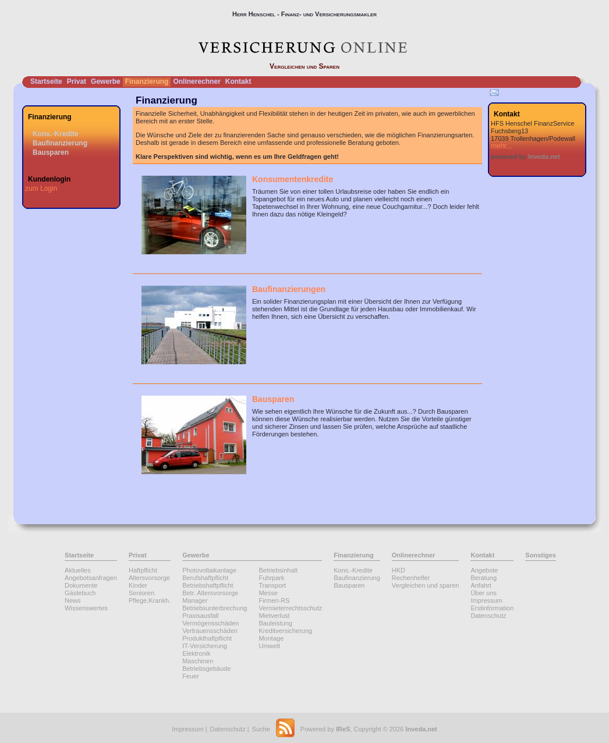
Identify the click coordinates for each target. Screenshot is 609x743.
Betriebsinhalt (278, 570)
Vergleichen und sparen (425, 585)
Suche (261, 729)
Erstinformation (492, 608)
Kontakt (238, 81)
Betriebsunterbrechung (214, 608)
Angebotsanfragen (91, 577)
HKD (398, 570)
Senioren (141, 592)
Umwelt (269, 645)
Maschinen (197, 660)
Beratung (483, 577)
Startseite (46, 81)
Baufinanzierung (60, 143)
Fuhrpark (271, 577)
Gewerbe (106, 81)
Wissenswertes (86, 608)
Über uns (483, 592)
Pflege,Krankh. (150, 600)
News (73, 600)
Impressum (486, 600)
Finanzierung (147, 81)
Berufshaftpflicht (205, 577)
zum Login (41, 188)
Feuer (190, 676)
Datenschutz (488, 615)
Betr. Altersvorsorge (210, 592)
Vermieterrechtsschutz (290, 608)
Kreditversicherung (285, 630)
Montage (271, 638)
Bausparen (51, 152)
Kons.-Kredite (56, 134)
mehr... (501, 146)
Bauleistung (275, 623)
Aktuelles (78, 570)
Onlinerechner (196, 81)
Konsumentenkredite (292, 179)
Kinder (138, 585)
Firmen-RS (274, 600)
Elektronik (196, 653)
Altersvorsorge (149, 577)
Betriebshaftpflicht (207, 585)
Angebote (484, 570)
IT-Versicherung (204, 645)
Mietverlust (274, 615)
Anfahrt (480, 585)
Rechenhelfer (411, 577)
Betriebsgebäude (206, 668)
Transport (272, 585)
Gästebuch (80, 592)
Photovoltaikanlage (209, 570)
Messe (268, 592)
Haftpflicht (143, 570)
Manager (194, 600)
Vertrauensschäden (210, 630)
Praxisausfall (200, 615)
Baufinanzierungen (288, 289)
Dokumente (81, 585)
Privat (76, 81)
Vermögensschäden (210, 623)
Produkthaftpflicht (207, 638)
